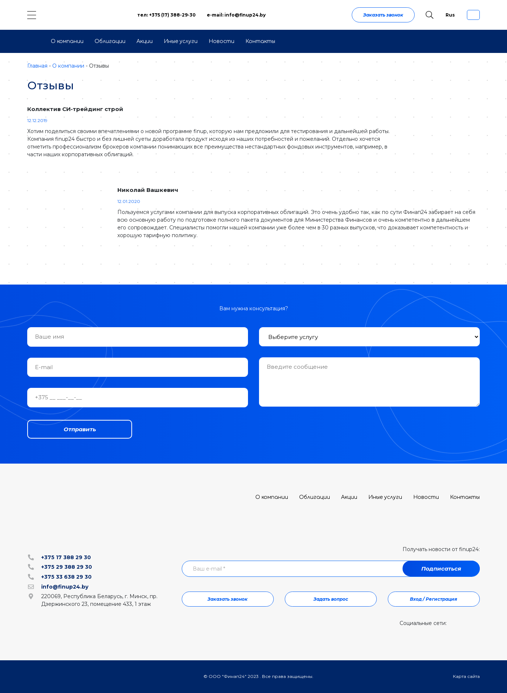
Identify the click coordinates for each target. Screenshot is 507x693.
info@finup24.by (64, 586)
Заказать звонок (383, 15)
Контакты (260, 41)
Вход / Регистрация (433, 599)
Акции (144, 41)
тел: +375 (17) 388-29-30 (166, 15)
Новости (221, 41)
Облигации (110, 41)
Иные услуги (181, 41)
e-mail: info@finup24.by (236, 15)
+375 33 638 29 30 (66, 577)
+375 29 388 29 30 (66, 567)
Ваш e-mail (209, 568)
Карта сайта (466, 676)
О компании (67, 41)
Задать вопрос (330, 599)
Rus (450, 15)
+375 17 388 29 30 (66, 557)
